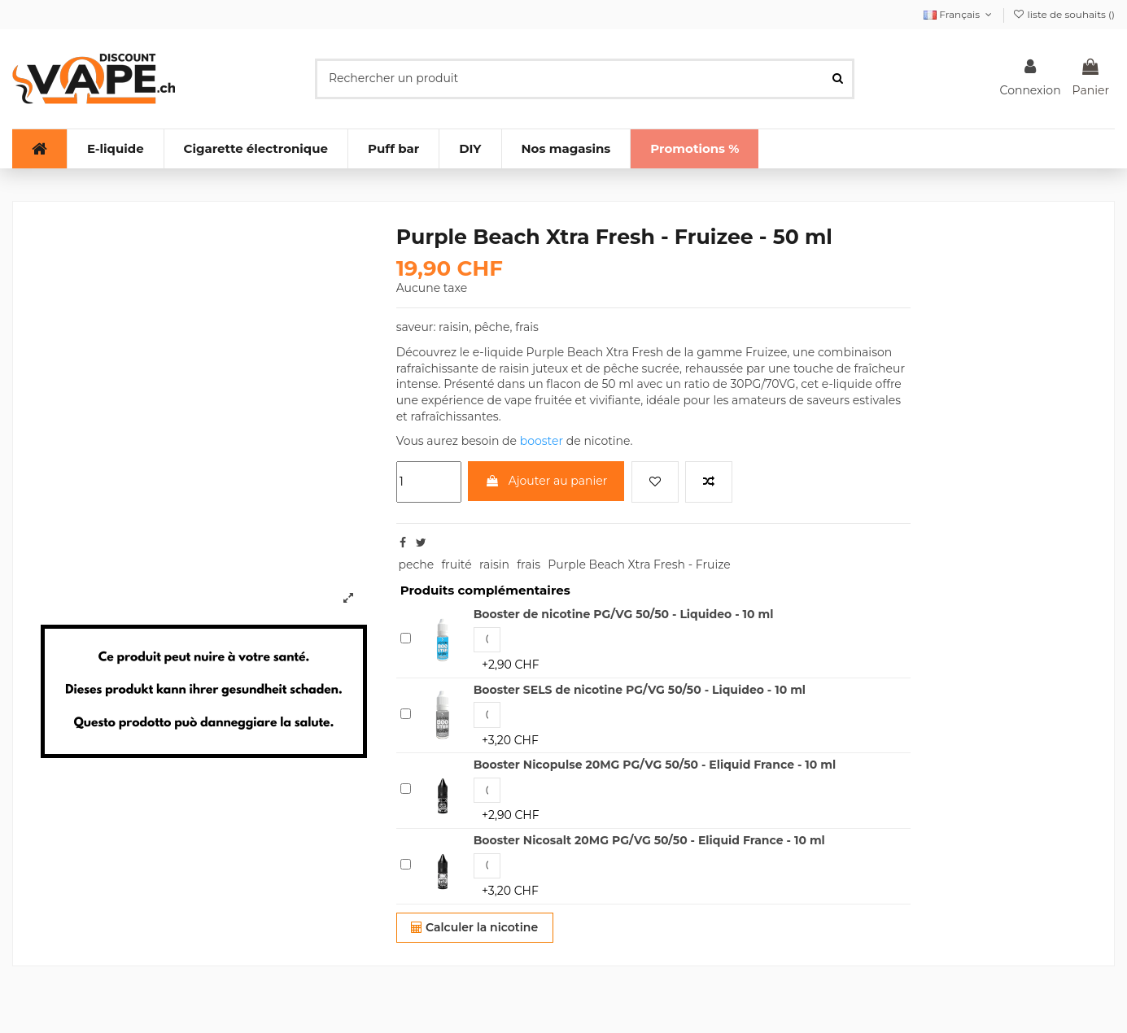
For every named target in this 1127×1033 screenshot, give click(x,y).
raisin (494, 564)
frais (528, 564)
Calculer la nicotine (474, 927)
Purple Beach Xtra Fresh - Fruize (639, 564)
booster (541, 441)
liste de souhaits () (1063, 14)
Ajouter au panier (546, 480)
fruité (456, 564)
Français (959, 14)
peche (416, 564)
